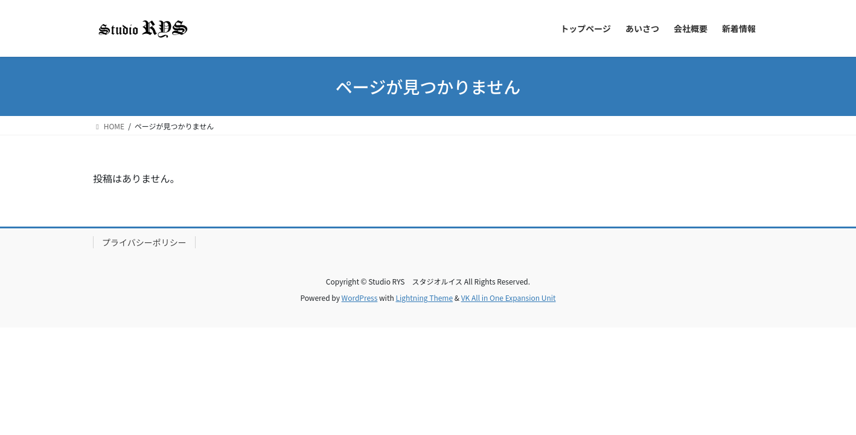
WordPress (360, 297)
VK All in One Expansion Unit (508, 297)
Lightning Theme (424, 297)
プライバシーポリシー (144, 242)
